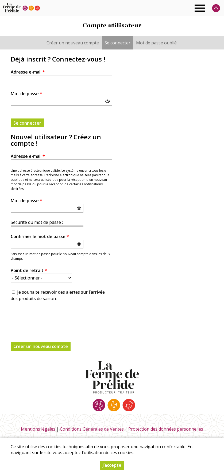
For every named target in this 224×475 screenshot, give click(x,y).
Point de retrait (29, 270)
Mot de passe (26, 94)
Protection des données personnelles (165, 429)
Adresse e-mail (28, 72)
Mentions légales (38, 429)
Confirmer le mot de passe (40, 236)
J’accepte (112, 465)
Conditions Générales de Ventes (92, 429)
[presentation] (51, 318)
